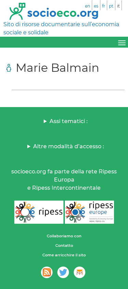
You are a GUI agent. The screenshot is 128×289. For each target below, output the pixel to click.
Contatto (64, 245)
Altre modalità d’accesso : (68, 146)
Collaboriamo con (64, 236)
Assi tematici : (68, 121)
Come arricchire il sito (64, 255)
